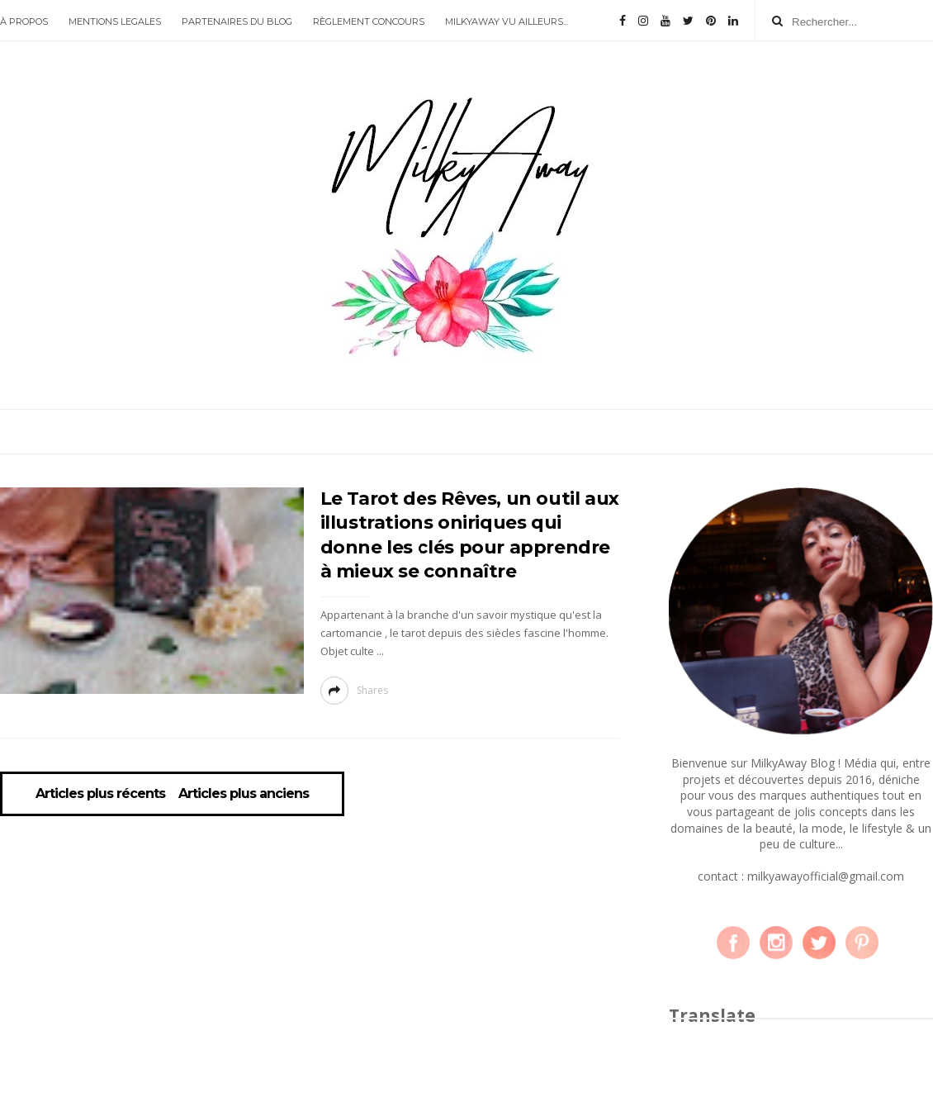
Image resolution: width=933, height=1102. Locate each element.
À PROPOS (24, 21)
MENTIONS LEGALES (115, 21)
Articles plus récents (100, 793)
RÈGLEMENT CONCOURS (368, 21)
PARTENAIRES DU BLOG (237, 21)
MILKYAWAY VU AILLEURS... (506, 21)
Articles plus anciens (243, 793)
